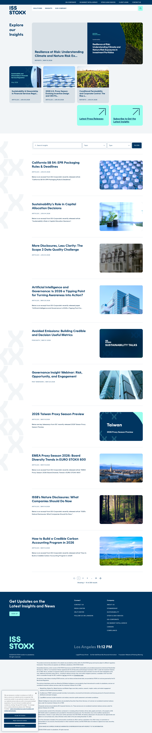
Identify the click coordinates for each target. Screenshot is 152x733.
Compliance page (78, 675)
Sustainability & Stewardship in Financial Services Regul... (25, 92)
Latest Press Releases (92, 114)
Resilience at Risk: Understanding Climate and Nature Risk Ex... (59, 54)
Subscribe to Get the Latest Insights (126, 115)
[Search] (140, 8)
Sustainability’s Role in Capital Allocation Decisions (54, 206)
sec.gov (65, 675)
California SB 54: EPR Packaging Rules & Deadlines (56, 164)
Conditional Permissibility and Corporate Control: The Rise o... (92, 93)
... (91, 578)
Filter (136, 145)
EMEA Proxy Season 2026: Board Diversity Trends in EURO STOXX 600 (59, 457)
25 (96, 578)
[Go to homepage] (21, 642)
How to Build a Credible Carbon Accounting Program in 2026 (55, 540)
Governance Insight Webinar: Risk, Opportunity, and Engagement (57, 374)
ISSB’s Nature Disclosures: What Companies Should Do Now (55, 499)
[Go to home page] (17, 10)
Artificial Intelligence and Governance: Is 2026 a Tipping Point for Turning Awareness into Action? (58, 291)
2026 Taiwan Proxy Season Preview (58, 414)
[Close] (36, 699)
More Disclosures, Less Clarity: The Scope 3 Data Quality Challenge (57, 247)
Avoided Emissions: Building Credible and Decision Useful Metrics (59, 333)
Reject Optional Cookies (20, 726)
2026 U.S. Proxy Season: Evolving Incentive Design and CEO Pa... (57, 93)
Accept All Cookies (20, 721)
